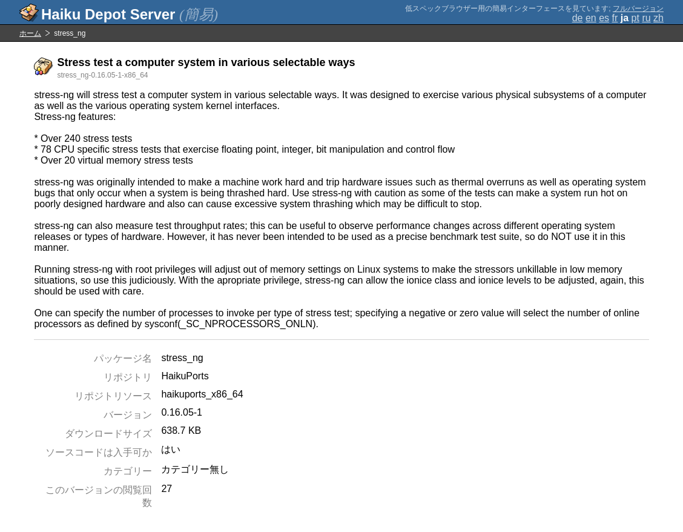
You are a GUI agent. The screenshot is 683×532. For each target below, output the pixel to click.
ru (646, 18)
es (604, 18)
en (591, 18)
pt (635, 18)
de (577, 18)
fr (615, 18)
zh (658, 18)
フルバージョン (638, 8)
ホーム (30, 33)
